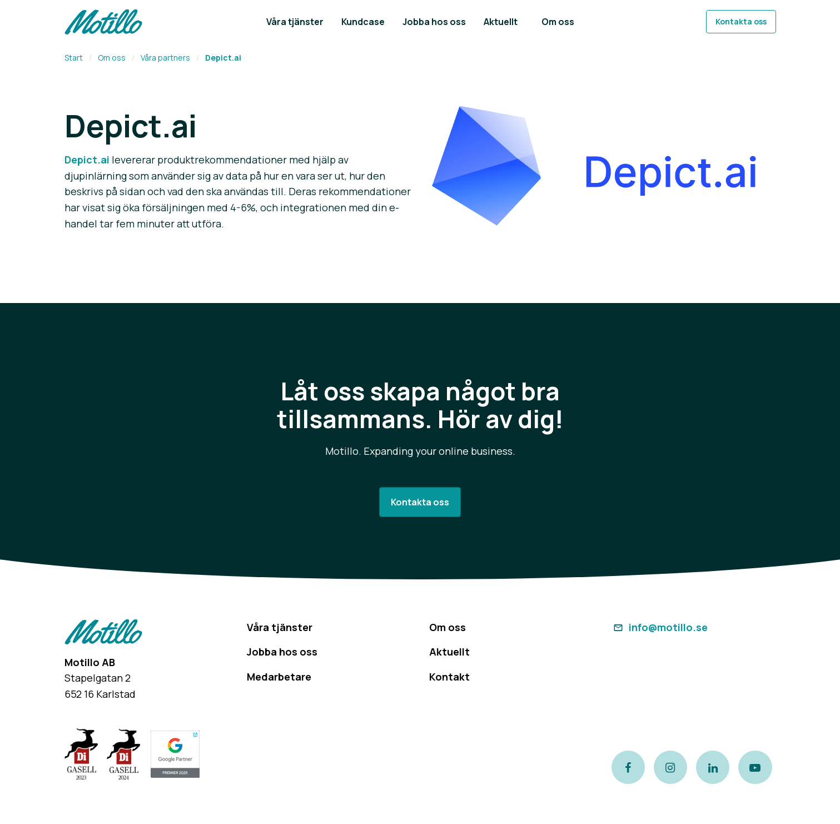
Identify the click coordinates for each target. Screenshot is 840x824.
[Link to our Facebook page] (628, 767)
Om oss (112, 57)
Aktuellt (449, 651)
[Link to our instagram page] (670, 767)
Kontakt (449, 676)
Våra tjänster (279, 627)
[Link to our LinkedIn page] (712, 767)
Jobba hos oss (282, 651)
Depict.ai (87, 159)
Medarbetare (279, 676)
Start (73, 57)
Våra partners (165, 57)
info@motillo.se (660, 627)
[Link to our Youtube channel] (755, 767)
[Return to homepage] (103, 21)
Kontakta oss (741, 21)
